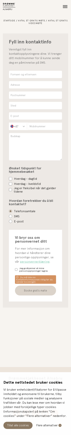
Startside (9, 20)
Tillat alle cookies (18, 425)
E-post (19, 221)
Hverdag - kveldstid (27, 183)
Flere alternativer (47, 425)
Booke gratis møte (35, 290)
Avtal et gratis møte (31, 20)
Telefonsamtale (24, 211)
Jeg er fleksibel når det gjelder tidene (35, 189)
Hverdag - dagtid (25, 178)
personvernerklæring (34, 261)
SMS (17, 216)
